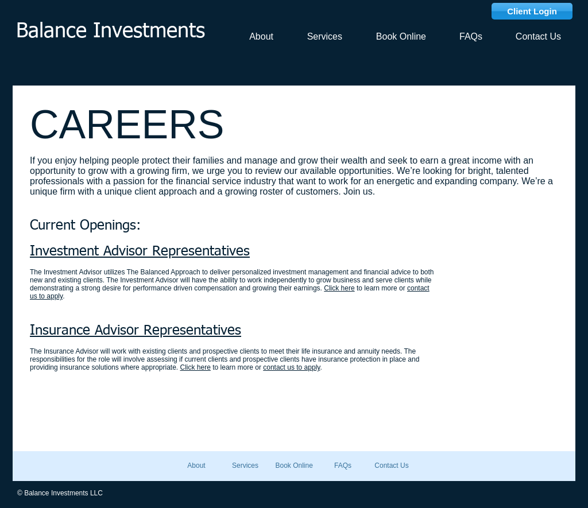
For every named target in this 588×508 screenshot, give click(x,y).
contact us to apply (291, 367)
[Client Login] (532, 11)
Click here (339, 288)
